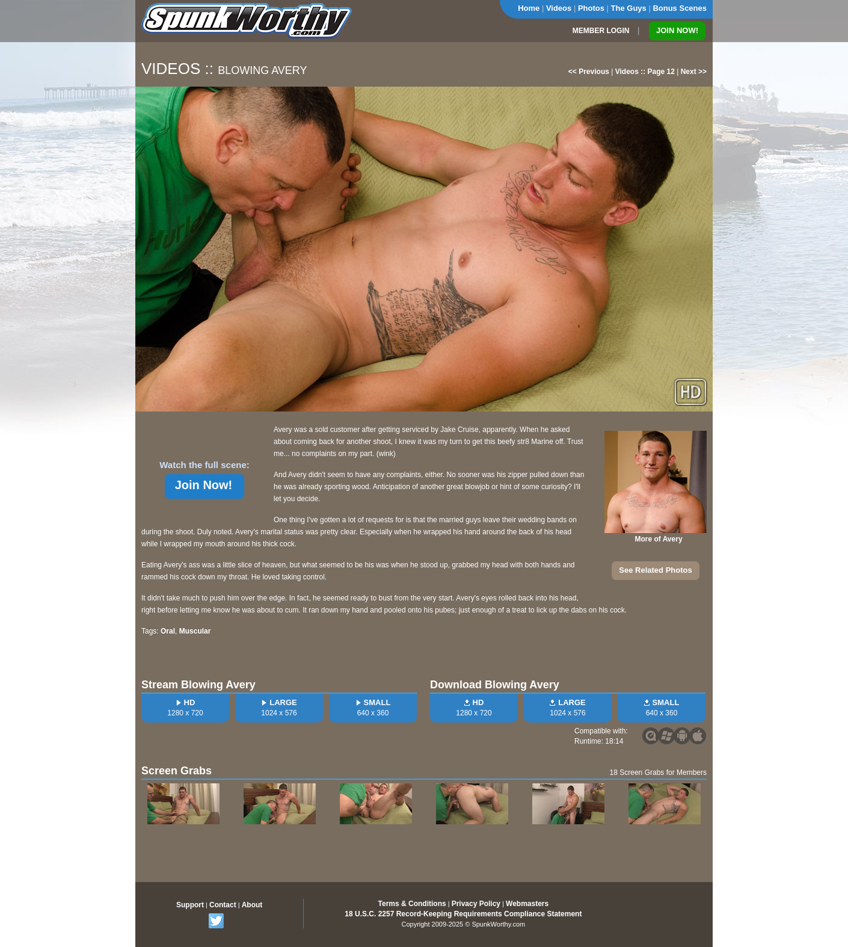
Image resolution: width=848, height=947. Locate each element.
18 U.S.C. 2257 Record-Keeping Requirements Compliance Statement (463, 914)
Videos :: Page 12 (645, 71)
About (252, 905)
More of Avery (658, 539)
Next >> (694, 71)
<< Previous (588, 71)
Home (528, 8)
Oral (168, 631)
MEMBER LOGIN (601, 30)
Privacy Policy (476, 903)
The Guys (629, 8)
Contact (222, 905)
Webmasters (527, 903)
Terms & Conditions (412, 903)
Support (190, 905)
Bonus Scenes (680, 8)
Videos (558, 8)
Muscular (195, 631)
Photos (591, 8)
